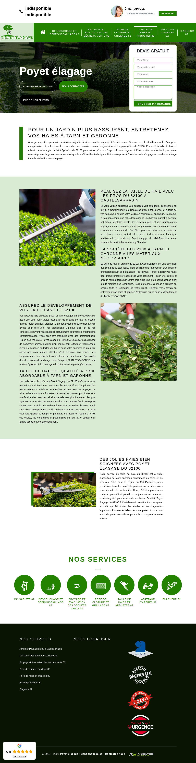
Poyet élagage (69, 754)
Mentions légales (91, 754)
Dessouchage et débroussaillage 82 (64, 32)
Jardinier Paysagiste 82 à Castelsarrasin (40, 648)
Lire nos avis (19, 756)
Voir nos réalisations (38, 86)
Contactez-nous (115, 754)
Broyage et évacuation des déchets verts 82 (96, 32)
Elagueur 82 (187, 32)
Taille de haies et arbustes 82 (146, 32)
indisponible (38, 8)
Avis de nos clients (36, 100)
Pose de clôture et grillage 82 (122, 32)
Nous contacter (73, 86)
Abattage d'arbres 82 (167, 32)
